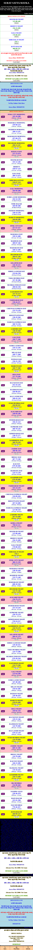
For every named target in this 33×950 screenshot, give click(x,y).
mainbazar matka (20, 830)
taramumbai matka (14, 823)
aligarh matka (29, 826)
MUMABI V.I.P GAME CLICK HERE (16, 61)
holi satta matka (25, 839)
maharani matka (14, 821)
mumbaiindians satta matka (10, 837)
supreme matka (12, 827)
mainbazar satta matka (26, 845)
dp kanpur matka (23, 850)
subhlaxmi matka (7, 820)
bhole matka (9, 829)
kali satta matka (7, 832)
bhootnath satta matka (20, 838)
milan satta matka (17, 839)
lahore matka (14, 825)
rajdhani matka (7, 826)
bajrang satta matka (19, 844)
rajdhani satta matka (10, 841)
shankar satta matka (21, 831)
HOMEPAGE (16, 944)
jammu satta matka (25, 843)
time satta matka (10, 833)
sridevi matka (16, 819)
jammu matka (4, 829)
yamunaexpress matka (6, 825)
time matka (13, 820)
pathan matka (19, 820)
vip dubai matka (26, 848)
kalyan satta (11, 850)
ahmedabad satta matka (6, 843)
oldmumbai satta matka (5, 847)
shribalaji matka (27, 819)
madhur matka (7, 821)
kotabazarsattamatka (15, 847)
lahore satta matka (10, 839)
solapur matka (28, 821)
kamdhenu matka (28, 827)
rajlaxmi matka (14, 826)
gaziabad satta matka (20, 837)
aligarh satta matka (8, 842)
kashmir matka (29, 829)
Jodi (3, 116)
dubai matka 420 (18, 848)
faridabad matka (9, 824)
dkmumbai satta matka (6, 845)
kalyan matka (15, 829)
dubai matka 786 (9, 849)
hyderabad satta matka (17, 842)
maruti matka (26, 820)
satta (21, 847)
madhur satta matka (14, 835)
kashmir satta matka (27, 844)
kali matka (21, 819)
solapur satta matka (10, 836)
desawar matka (22, 821)
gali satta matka (24, 832)
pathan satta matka (19, 833)
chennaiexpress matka (17, 824)
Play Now (16, 119)
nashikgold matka (12, 830)
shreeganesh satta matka (19, 836)
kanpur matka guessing (18, 849)
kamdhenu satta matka (16, 843)
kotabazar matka (5, 831)
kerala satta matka (13, 831)
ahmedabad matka (20, 827)
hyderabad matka (5, 827)
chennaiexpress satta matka (9, 838)
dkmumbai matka (4, 830)
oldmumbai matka (28, 830)
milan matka (20, 825)
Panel (29, 116)
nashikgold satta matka (16, 845)
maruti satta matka (27, 833)
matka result (26, 849)
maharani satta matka (23, 835)
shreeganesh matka (5, 823)
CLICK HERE (17, 62)
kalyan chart (16, 850)
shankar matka (9, 819)
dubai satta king (26, 847)
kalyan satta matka (10, 844)
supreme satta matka (27, 842)
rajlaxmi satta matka (20, 841)
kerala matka (3, 819)
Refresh (16, 23)
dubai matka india (11, 848)
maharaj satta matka (5, 835)
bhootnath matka (26, 824)
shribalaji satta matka (15, 832)
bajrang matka (22, 829)
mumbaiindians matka (23, 823)
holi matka (25, 825)
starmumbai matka (22, 826)
